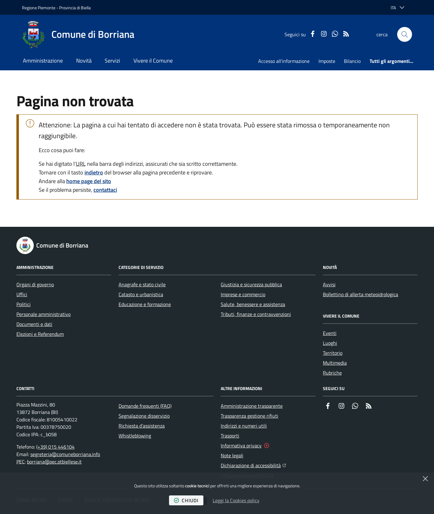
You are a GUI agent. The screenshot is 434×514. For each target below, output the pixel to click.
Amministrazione (43, 60)
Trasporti (230, 435)
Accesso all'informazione (284, 61)
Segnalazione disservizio (144, 416)
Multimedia (335, 363)
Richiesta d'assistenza (142, 425)
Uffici (21, 294)
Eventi (329, 333)
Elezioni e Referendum (40, 334)
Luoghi (330, 343)
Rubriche (332, 372)
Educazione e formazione (145, 304)
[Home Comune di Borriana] (78, 34)
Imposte (327, 61)
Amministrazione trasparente (252, 406)
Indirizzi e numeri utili (244, 425)
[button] (404, 34)
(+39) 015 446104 (55, 446)
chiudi (186, 500)
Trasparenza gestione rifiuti (249, 416)
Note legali (232, 455)
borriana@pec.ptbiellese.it (54, 461)
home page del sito (88, 181)
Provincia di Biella (75, 7)
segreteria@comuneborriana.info (65, 454)
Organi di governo (35, 284)
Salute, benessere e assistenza (253, 304)
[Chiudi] (425, 478)
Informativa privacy (241, 445)
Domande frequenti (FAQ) (145, 406)
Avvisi (329, 284)
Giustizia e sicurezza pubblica (251, 284)
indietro (94, 172)
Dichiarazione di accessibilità (253, 464)
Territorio (332, 353)
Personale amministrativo (43, 314)
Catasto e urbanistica (141, 294)
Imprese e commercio (243, 294)
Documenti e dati (34, 324)
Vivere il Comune (153, 60)
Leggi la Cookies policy (236, 500)
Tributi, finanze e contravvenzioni (256, 314)
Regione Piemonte (38, 7)
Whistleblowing (135, 435)
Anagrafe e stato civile (142, 284)
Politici (23, 304)
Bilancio (352, 61)
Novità (84, 60)
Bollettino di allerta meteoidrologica (360, 294)
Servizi (112, 60)
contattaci (105, 190)
